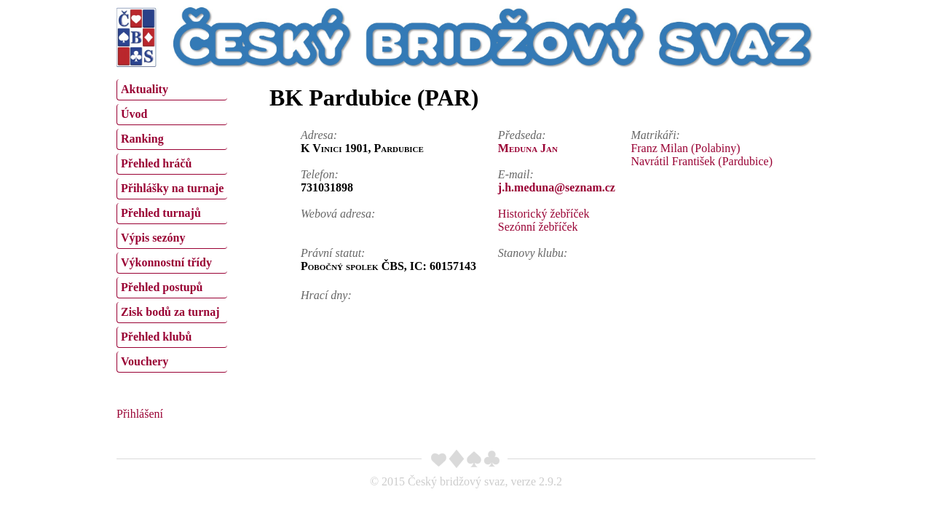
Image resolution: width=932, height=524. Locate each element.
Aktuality (144, 89)
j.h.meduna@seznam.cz (556, 187)
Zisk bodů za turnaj (170, 312)
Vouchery (144, 361)
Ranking (142, 138)
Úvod (134, 114)
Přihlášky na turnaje (172, 188)
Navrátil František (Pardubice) (702, 161)
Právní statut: (333, 253)
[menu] (171, 224)
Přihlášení (139, 414)
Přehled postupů (161, 287)
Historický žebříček (544, 213)
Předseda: (522, 135)
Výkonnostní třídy (166, 262)
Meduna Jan (528, 148)
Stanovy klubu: (533, 253)
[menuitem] (171, 89)
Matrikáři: (655, 135)
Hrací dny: (326, 295)
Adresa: (319, 135)
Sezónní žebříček (538, 227)
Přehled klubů (156, 336)
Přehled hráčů (156, 163)
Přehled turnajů (161, 213)
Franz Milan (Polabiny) (685, 148)
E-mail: (516, 174)
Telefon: (320, 174)
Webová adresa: (338, 213)
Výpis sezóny (153, 237)
